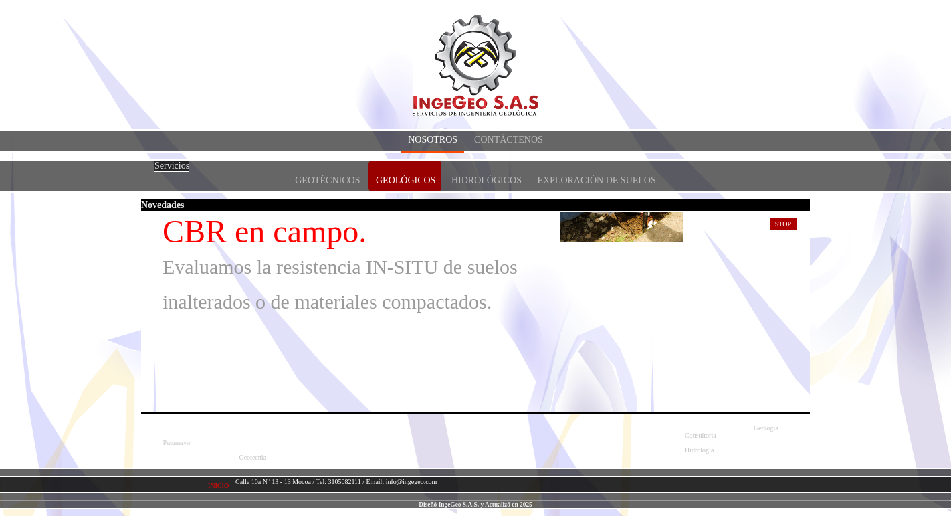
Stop (783, 224)
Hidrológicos (486, 180)
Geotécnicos (327, 180)
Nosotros (432, 140)
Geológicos (405, 180)
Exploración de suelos (596, 180)
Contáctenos (508, 140)
